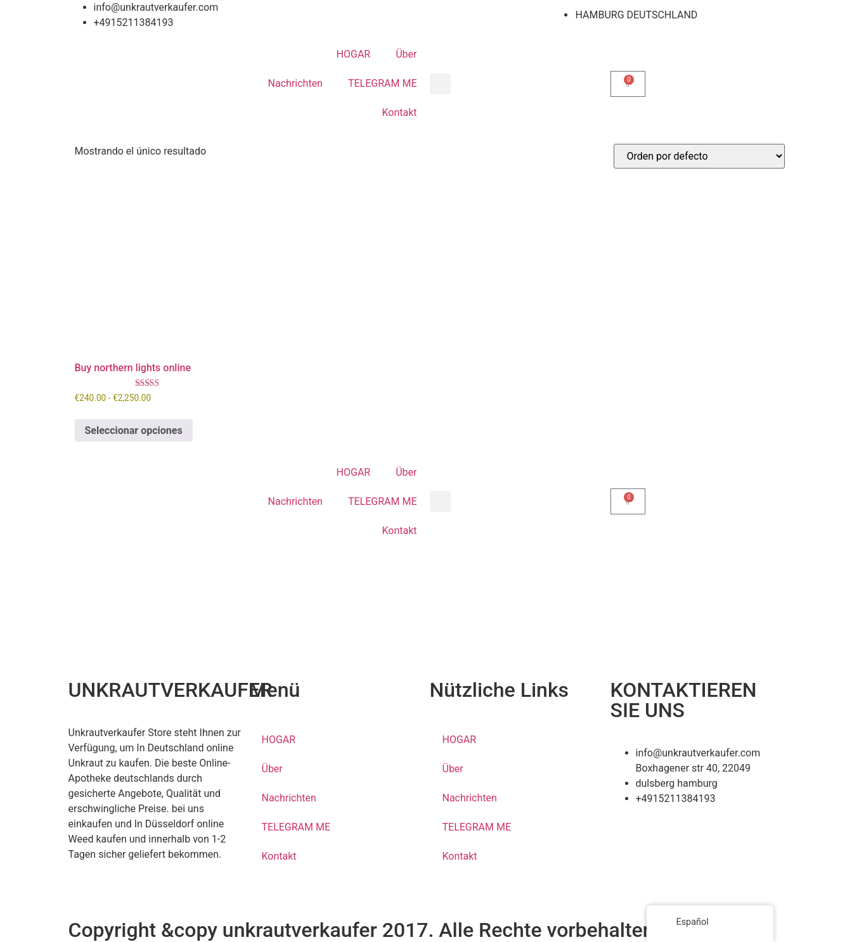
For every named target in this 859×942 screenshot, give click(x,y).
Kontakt (399, 112)
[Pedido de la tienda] (699, 156)
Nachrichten (295, 83)
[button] (440, 83)
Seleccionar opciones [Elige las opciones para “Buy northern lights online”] (134, 430)
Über (406, 54)
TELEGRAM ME (382, 83)
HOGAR (354, 54)
